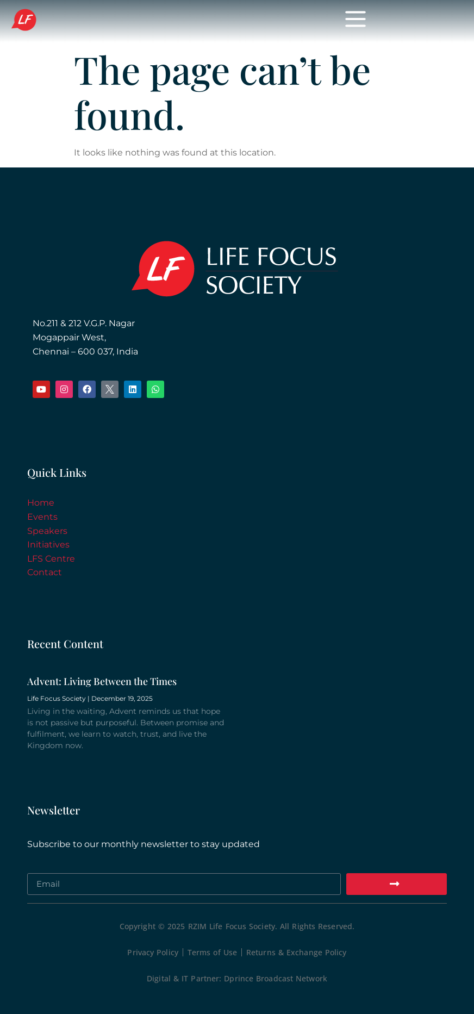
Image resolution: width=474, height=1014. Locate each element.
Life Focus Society (104, 20)
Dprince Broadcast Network (275, 978)
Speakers (47, 531)
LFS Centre (51, 558)
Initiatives (48, 544)
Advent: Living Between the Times (102, 681)
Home (40, 502)
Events (42, 517)
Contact (44, 572)
